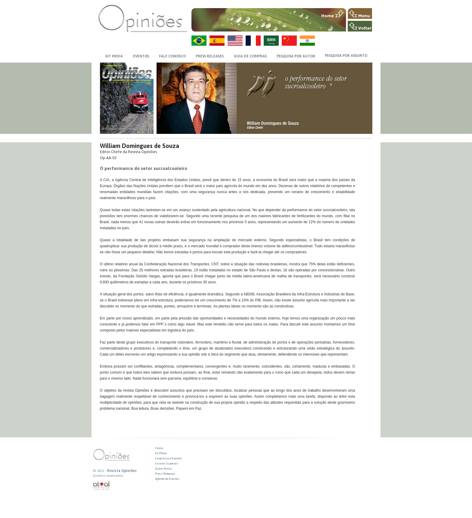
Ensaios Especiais (167, 463)
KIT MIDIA (114, 56)
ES (217, 40)
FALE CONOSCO (172, 56)
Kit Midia (161, 453)
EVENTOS (141, 56)
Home (159, 448)
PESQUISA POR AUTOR (296, 56)
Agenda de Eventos (167, 478)
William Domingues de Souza (139, 145)
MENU (360, 13)
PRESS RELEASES (210, 56)
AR (271, 40)
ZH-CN (289, 40)
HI (307, 40)
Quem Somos (163, 468)
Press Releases (165, 473)
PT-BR (198, 40)
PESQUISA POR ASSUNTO (346, 56)
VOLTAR (360, 26)
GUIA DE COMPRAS (250, 56)
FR (253, 40)
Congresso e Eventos (168, 458)
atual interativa (101, 485)
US (235, 40)
